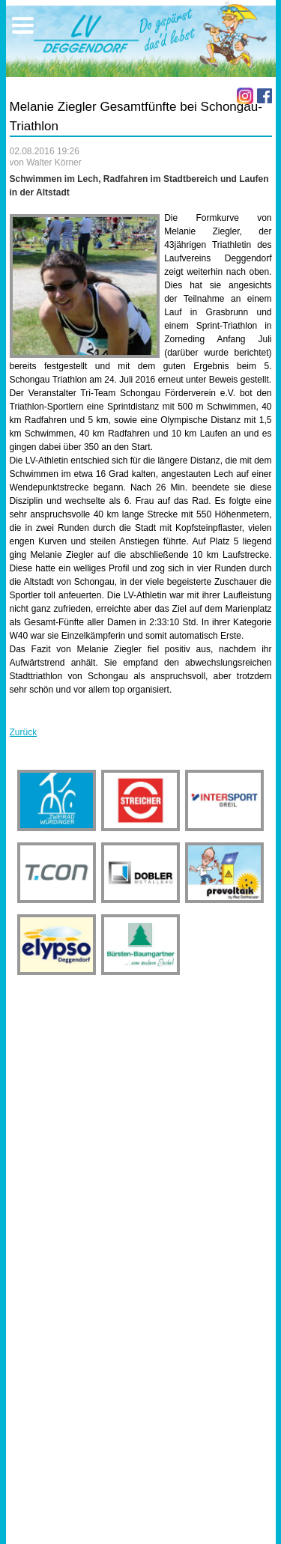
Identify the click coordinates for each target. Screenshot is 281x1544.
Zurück (23, 732)
